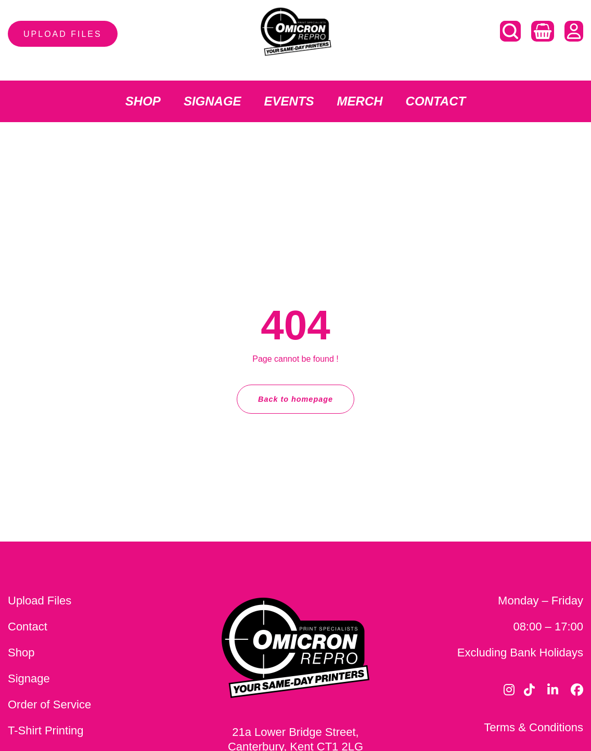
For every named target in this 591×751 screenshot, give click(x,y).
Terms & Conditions (533, 727)
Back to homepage (295, 399)
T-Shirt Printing (46, 730)
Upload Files (39, 600)
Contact (27, 626)
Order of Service (49, 704)
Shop (21, 652)
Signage (29, 678)
